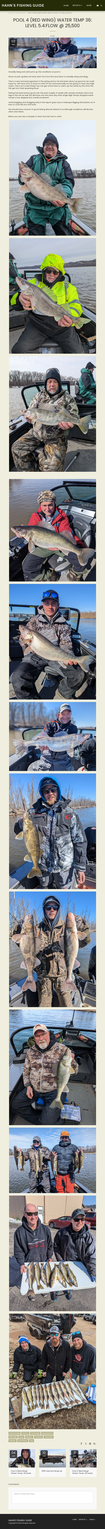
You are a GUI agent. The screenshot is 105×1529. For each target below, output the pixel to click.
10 (44, 1454)
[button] (78, 5)
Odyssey (38, 1437)
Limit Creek (35, 1433)
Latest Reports (20, 13)
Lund (21, 1437)
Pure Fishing (22, 1441)
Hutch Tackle (14, 1433)
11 (74, 1454)
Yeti (31, 1441)
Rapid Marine (47, 1433)
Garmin (25, 1433)
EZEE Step (13, 1437)
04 (13, 1454)
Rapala (12, 1441)
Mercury (29, 1437)
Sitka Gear (48, 1437)
